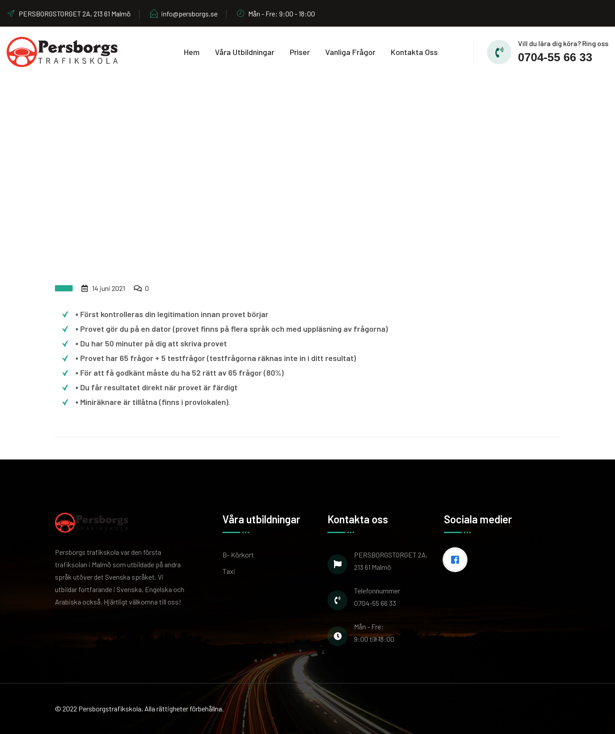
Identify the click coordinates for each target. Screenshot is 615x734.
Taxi (228, 571)
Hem (191, 52)
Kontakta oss (414, 52)
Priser (300, 52)
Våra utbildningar (244, 52)
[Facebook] (457, 560)
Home (251, 187)
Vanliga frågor (350, 52)
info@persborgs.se (183, 13)
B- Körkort (238, 554)
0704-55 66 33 (555, 57)
